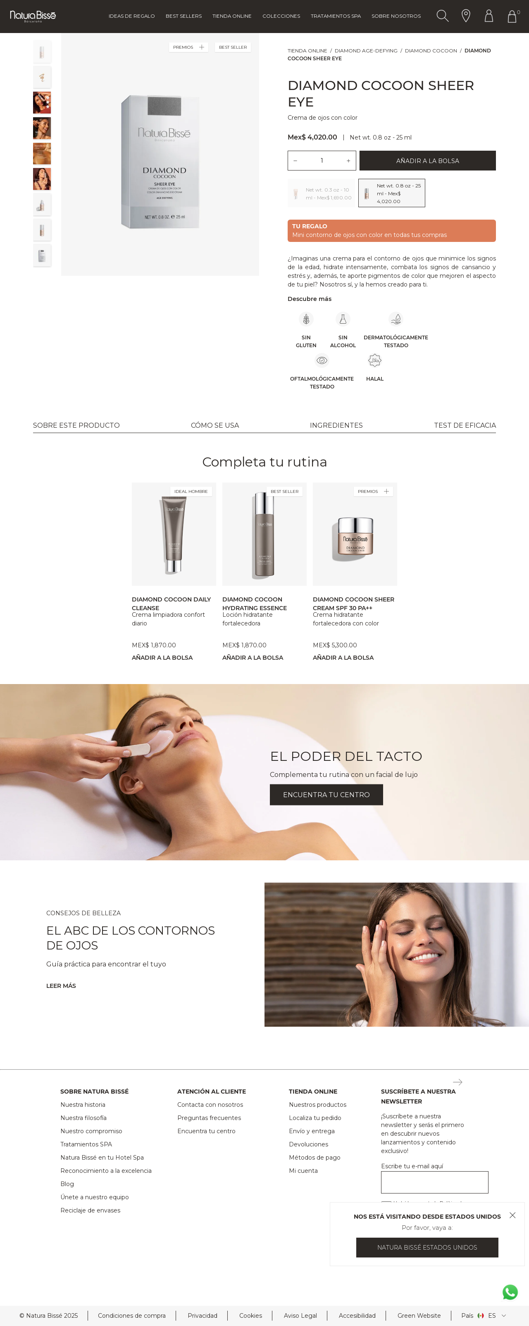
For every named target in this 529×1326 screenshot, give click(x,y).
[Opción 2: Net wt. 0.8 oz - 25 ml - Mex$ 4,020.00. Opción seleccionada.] (392, 193)
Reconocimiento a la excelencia (106, 1170)
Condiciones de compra (132, 1315)
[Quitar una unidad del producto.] (295, 160)
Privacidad (202, 1315)
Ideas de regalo (132, 16)
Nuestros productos (317, 1104)
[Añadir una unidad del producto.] (348, 160)
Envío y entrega (312, 1131)
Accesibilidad (357, 1315)
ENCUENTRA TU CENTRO (326, 794)
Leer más (61, 986)
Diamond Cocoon (431, 50)
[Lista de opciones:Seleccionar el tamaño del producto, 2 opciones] (392, 193)
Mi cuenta (303, 1170)
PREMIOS (188, 47)
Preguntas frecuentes (209, 1118)
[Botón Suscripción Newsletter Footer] (458, 1082)
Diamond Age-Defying (366, 50)
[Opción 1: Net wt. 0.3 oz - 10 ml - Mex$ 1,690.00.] (321, 193)
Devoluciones (308, 1144)
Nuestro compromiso (91, 1131)
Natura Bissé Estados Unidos (427, 1247)
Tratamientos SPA (86, 1144)
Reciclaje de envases (90, 1210)
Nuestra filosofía (83, 1118)
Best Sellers (184, 16)
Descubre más (309, 299)
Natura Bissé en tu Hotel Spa (102, 1157)
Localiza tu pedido (315, 1118)
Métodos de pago (315, 1157)
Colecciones (281, 16)
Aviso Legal (300, 1315)
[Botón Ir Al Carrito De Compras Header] (514, 16)
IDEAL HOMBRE (191, 491)
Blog (67, 1184)
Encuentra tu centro (206, 1131)
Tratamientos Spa (336, 16)
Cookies (250, 1315)
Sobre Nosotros (396, 16)
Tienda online (232, 16)
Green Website (419, 1315)
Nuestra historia (82, 1104)
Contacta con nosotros (210, 1104)
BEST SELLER (284, 491)
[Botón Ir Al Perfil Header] (489, 16)
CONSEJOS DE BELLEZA (83, 913)
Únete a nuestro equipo (94, 1197)
